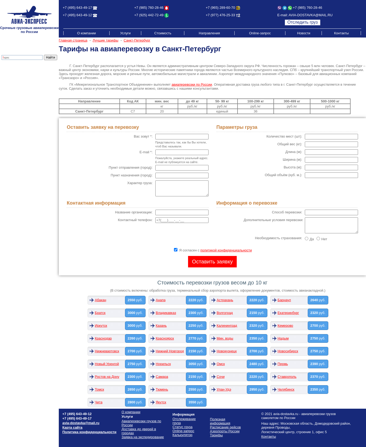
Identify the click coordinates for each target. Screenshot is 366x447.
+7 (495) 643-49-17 (77, 8)
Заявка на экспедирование (143, 437)
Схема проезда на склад (21, 109)
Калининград (227, 326)
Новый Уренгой (107, 364)
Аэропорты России (17, 117)
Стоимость (162, 33)
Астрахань (225, 300)
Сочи (221, 377)
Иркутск (101, 326)
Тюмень (162, 389)
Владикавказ (166, 313)
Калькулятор (12, 89)
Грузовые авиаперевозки (21, 69)
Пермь (283, 364)
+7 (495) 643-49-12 (77, 15)
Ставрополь (287, 377)
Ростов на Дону (107, 377)
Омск (221, 364)
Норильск (163, 364)
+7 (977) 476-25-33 (220, 15)
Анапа (161, 300)
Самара (162, 377)
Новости (303, 33)
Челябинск (286, 389)
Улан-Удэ (224, 389)
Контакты (341, 33)
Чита (99, 402)
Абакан (100, 300)
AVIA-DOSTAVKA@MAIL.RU (310, 15)
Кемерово (285, 326)
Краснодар (103, 338)
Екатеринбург (288, 313)
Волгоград (225, 313)
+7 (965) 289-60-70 (220, 8)
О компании (86, 33)
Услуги (125, 33)
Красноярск (165, 338)
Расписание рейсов (17, 105)
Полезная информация (20, 113)
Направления (209, 33)
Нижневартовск (107, 351)
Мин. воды (225, 338)
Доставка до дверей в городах (26, 73)
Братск (100, 313)
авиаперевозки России (192, 84)
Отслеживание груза (18, 85)
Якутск (161, 402)
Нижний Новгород (170, 351)
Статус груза (183, 427)
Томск (99, 389)
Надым (283, 338)
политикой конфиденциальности (226, 250)
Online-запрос (260, 33)
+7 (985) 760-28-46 (149, 8)
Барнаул (284, 300)
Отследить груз (303, 22)
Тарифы (8, 93)
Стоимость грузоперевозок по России (25, 99)
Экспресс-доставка (17, 77)
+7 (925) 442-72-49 (149, 15)
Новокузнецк (227, 351)
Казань (161, 326)
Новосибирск (288, 351)
